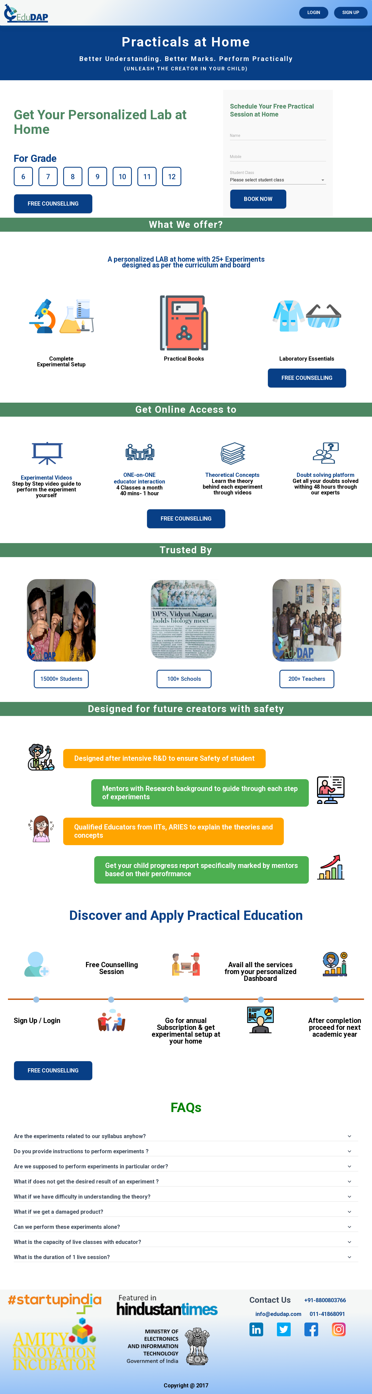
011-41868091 (327, 1314)
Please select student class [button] (257, 179)
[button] (186, 1133)
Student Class (242, 172)
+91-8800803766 (325, 1300)
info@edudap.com (278, 1314)
